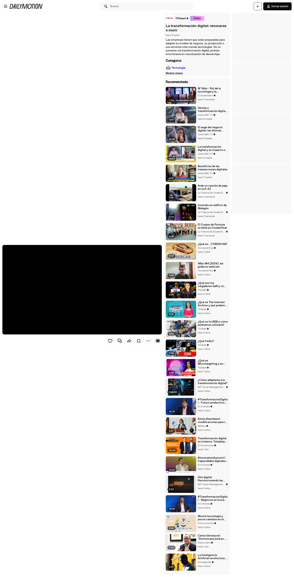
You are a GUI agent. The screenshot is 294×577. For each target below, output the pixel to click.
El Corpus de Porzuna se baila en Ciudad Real (212, 227)
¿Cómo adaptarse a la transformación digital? (212, 383)
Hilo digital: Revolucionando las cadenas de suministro (212, 481)
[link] (177, 18)
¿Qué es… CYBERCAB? (212, 245)
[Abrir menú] (5, 6)
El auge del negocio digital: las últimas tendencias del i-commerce (210, 129)
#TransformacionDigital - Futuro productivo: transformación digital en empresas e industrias (212, 403)
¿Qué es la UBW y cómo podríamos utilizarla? (213, 324)
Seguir (197, 18)
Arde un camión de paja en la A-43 (212, 188)
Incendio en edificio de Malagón (212, 207)
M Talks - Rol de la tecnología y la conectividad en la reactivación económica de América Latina (212, 90)
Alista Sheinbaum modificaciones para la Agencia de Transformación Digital (212, 422)
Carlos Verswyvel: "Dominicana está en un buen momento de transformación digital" (212, 539)
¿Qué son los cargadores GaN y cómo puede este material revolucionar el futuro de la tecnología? (213, 285)
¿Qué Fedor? (206, 342)
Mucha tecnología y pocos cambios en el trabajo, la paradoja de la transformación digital (213, 520)
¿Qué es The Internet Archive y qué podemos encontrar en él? (213, 305)
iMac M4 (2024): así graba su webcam (210, 266)
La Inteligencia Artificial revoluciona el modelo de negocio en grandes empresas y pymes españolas (212, 559)
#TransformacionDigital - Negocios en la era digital (212, 500)
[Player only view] (158, 341)
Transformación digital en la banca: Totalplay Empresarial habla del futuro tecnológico (212, 442)
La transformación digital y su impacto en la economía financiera (212, 148)
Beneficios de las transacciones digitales (212, 168)
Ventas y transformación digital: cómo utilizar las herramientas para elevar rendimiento (212, 109)
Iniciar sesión (277, 6)
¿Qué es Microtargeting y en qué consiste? (213, 363)
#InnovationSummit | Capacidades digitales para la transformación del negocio (212, 461)
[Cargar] (258, 6)
